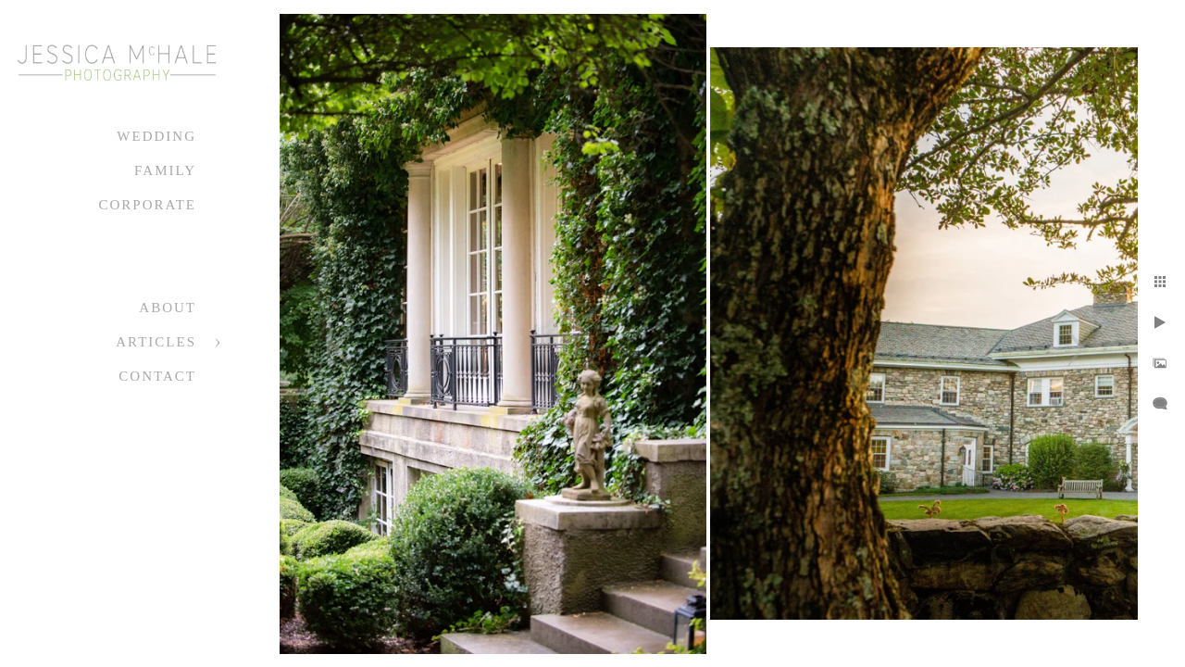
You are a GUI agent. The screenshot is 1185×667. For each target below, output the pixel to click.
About (167, 307)
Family (165, 170)
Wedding (156, 136)
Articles (156, 341)
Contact (157, 376)
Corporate (147, 204)
